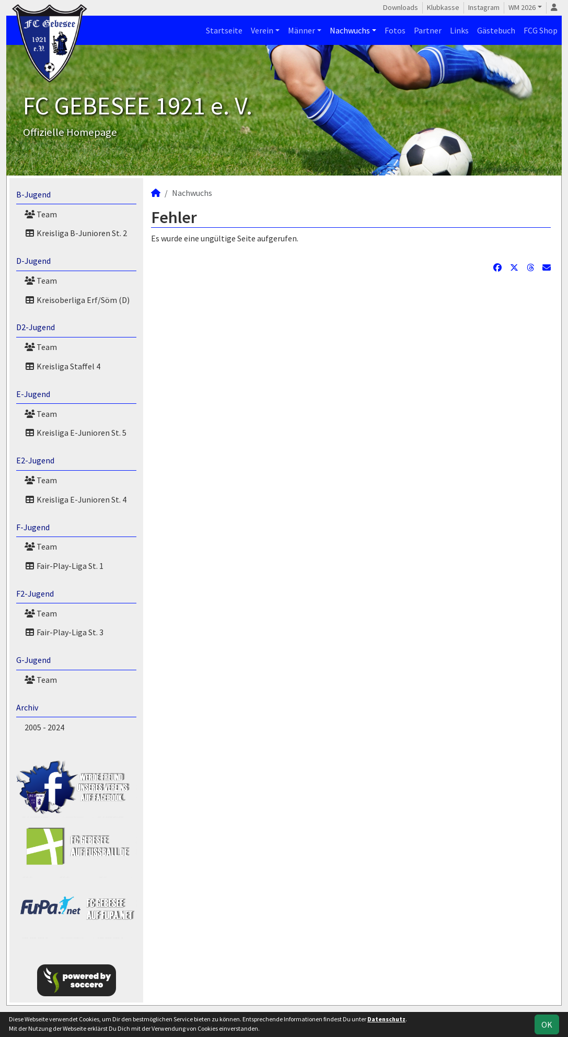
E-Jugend (33, 394)
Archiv (27, 707)
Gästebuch (496, 30)
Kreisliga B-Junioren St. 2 (76, 233)
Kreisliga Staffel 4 (62, 366)
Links (459, 30)
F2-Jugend (35, 593)
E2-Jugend (35, 460)
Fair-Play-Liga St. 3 (64, 632)
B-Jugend (33, 194)
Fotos (395, 30)
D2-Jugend (35, 327)
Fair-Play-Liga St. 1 (64, 566)
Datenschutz (386, 1019)
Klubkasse (443, 7)
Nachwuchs (350, 30)
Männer (301, 30)
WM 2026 (522, 7)
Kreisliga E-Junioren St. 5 (75, 432)
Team (41, 214)
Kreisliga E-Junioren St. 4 (75, 499)
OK (546, 1024)
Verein (262, 30)
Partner (428, 30)
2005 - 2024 (44, 727)
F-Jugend (33, 527)
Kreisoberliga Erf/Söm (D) (77, 300)
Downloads (400, 7)
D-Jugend (33, 260)
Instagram (484, 7)
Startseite (224, 30)
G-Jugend (33, 660)
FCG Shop (541, 30)
